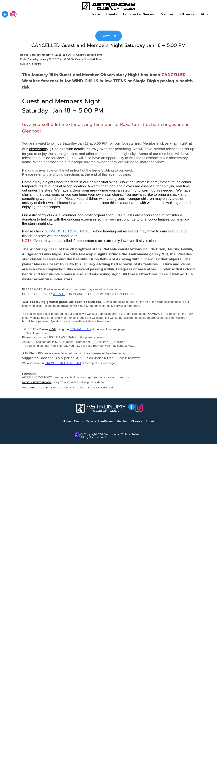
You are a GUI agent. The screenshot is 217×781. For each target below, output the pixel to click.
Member (167, 14)
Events (111, 14)
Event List (109, 35)
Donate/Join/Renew (139, 14)
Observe (187, 14)
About (206, 14)
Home (95, 14)
